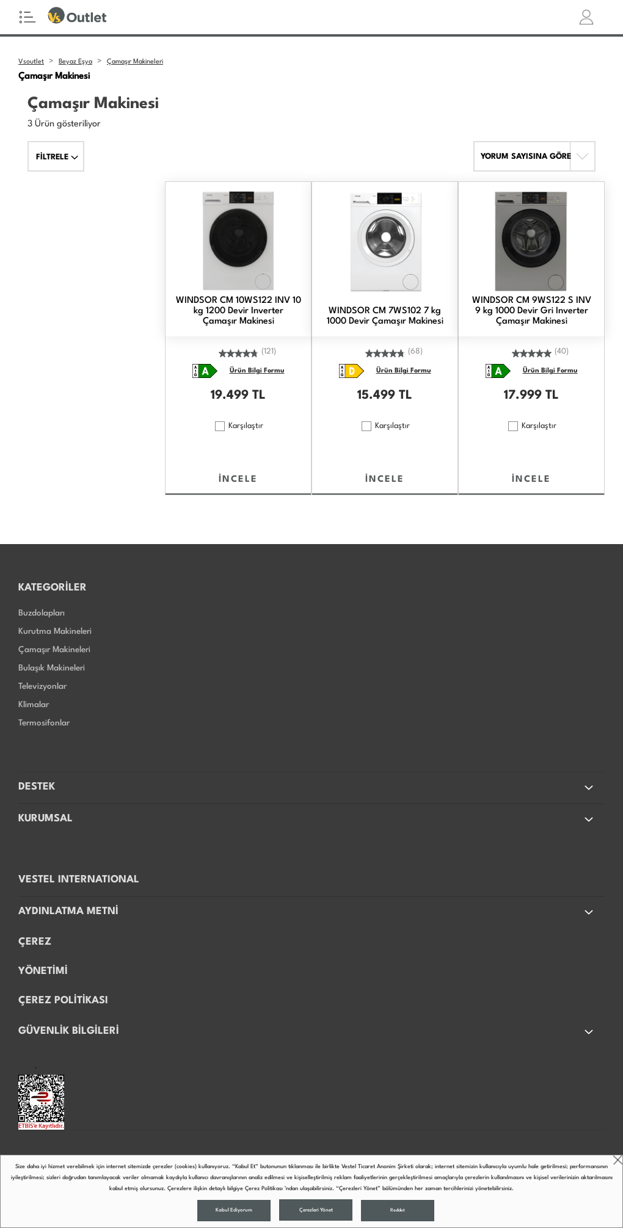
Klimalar (33, 704)
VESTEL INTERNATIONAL (78, 879)
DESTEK (307, 788)
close (617, 1159)
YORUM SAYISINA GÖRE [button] (526, 157)
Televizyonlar (42, 686)
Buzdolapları (41, 613)
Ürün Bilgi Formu (257, 371)
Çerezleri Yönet (316, 1210)
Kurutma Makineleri (55, 631)
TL (259, 396)
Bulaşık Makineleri (51, 668)
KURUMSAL (307, 819)
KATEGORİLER (52, 588)
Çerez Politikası (264, 1188)
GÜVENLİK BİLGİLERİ (307, 1032)
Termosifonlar (44, 723)
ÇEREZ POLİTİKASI (63, 1000)
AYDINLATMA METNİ (307, 912)
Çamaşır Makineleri (54, 649)
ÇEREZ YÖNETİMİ (43, 956)
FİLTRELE (57, 157)
